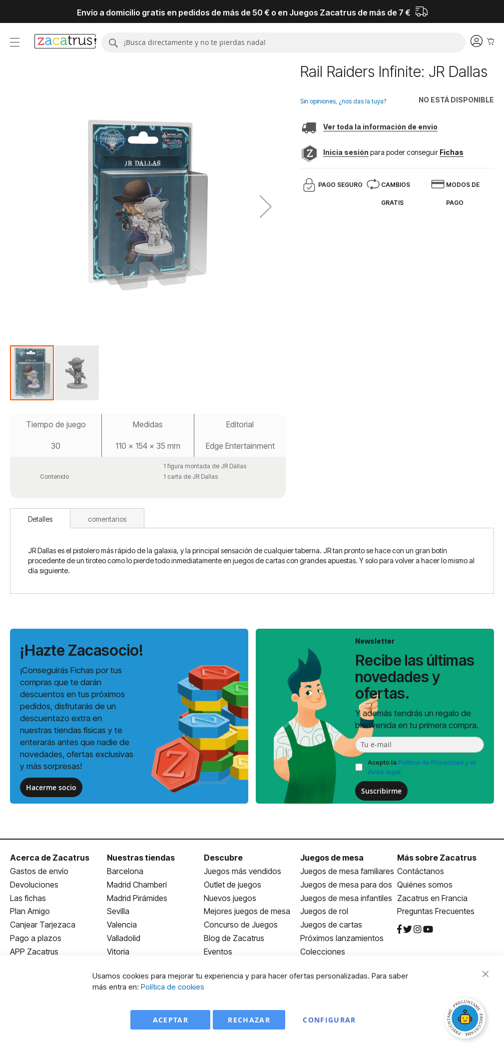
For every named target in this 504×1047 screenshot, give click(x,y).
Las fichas (28, 898)
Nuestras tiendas (141, 858)
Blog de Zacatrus (234, 938)
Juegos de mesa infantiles (346, 898)
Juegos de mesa (332, 858)
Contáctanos (420, 871)
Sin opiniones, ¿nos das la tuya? (343, 101)
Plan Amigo (30, 911)
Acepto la (422, 767)
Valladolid (123, 938)
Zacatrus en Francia (432, 898)
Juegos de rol (324, 911)
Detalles (40, 519)
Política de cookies (172, 987)
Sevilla (118, 911)
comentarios (107, 519)
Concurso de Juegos (241, 925)
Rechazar (249, 1020)
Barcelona (125, 871)
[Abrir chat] (466, 1019)
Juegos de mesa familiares (347, 871)
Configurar (329, 1020)
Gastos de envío (39, 871)
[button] (266, 206)
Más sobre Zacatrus (437, 858)
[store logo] (65, 42)
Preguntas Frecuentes (436, 911)
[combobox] (283, 42)
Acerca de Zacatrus (49, 858)
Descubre (223, 858)
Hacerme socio (51, 787)
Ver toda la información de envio (380, 126)
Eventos (218, 952)
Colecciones (322, 952)
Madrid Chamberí (137, 885)
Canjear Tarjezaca (42, 925)
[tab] (40, 518)
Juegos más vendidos (242, 871)
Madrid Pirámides (137, 898)
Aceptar (170, 1020)
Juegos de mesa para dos (346, 885)
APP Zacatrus (34, 952)
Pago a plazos (35, 938)
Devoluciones (34, 885)
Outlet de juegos (232, 885)
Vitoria (118, 952)
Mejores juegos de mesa (247, 911)
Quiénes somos (425, 885)
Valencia (122, 925)
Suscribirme (381, 791)
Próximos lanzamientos (342, 938)
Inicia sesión (346, 152)
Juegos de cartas (331, 925)
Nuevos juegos (230, 898)
